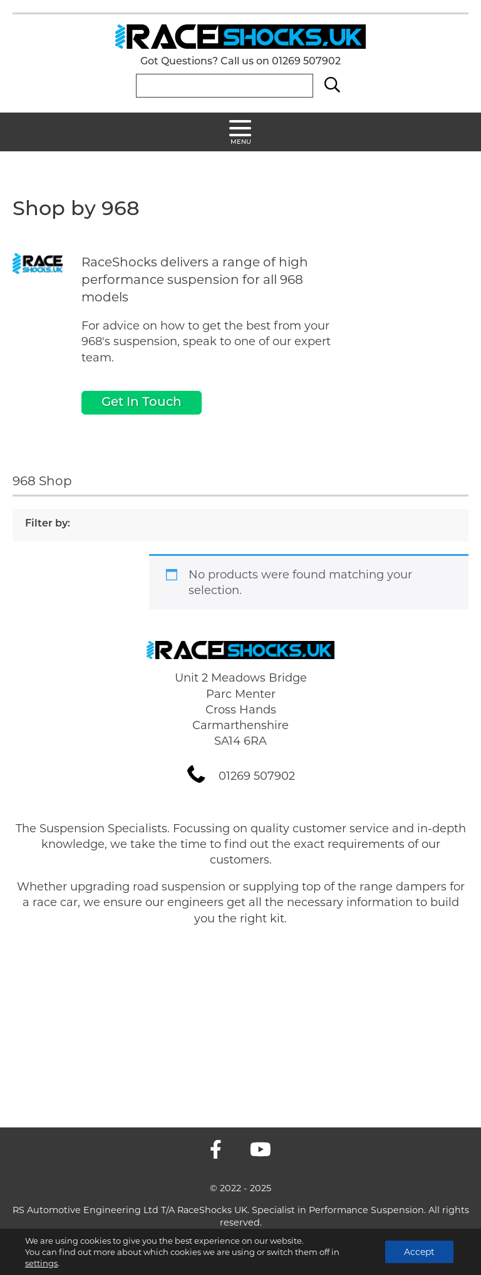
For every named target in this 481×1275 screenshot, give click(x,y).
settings (41, 1263)
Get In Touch (141, 402)
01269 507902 (306, 62)
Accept (419, 1251)
